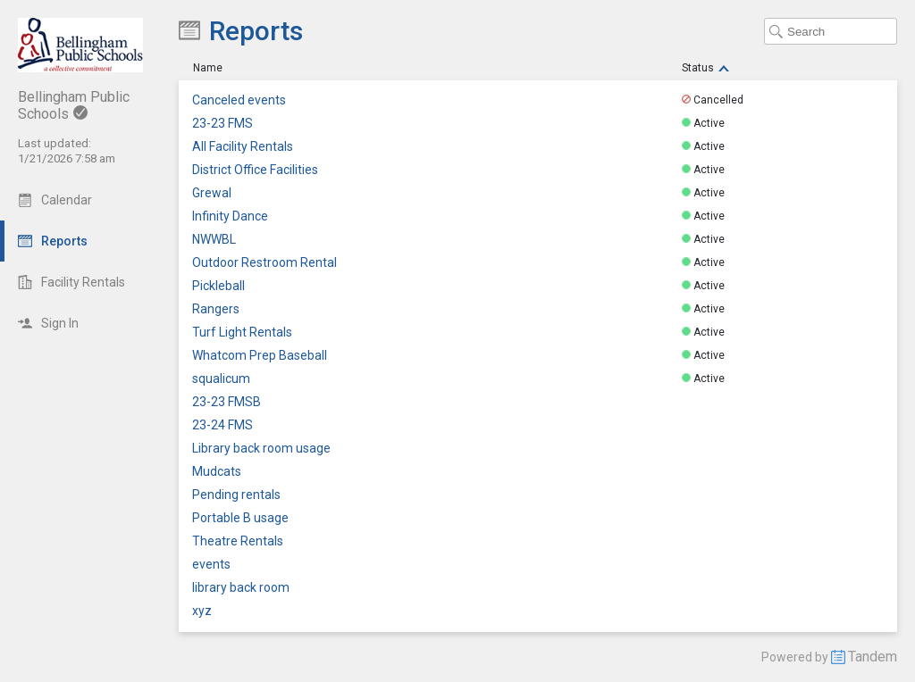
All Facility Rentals (242, 147)
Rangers (215, 309)
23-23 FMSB (226, 402)
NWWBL (214, 239)
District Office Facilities (255, 170)
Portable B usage (240, 518)
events (211, 564)
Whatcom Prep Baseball (259, 355)
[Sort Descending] (723, 67)
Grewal (211, 193)
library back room (241, 588)
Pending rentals (236, 495)
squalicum (221, 379)
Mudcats (216, 471)
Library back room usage (261, 448)
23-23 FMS (222, 123)
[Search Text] (830, 31)
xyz (202, 611)
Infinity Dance (230, 216)
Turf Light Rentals (242, 332)
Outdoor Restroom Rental (264, 263)
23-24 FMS (222, 425)
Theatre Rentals (237, 541)
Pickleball (218, 286)
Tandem (872, 656)
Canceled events (239, 100)
